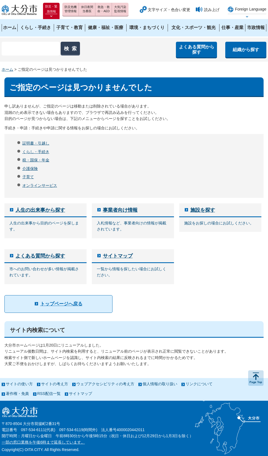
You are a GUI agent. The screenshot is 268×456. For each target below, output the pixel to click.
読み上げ (211, 9)
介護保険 (30, 168)
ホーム (7, 69)
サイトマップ (118, 256)
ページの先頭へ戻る (256, 378)
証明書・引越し (35, 143)
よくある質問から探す (40, 256)
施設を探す (202, 210)
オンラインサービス (39, 185)
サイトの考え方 (54, 384)
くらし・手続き (35, 152)
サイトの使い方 (19, 384)
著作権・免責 (17, 393)
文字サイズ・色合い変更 (169, 9)
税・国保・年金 (35, 160)
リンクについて (199, 384)
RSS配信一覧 (49, 393)
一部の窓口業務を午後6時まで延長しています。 (43, 442)
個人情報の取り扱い (160, 384)
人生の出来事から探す (40, 210)
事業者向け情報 (120, 210)
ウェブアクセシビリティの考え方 (105, 384)
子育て (28, 177)
